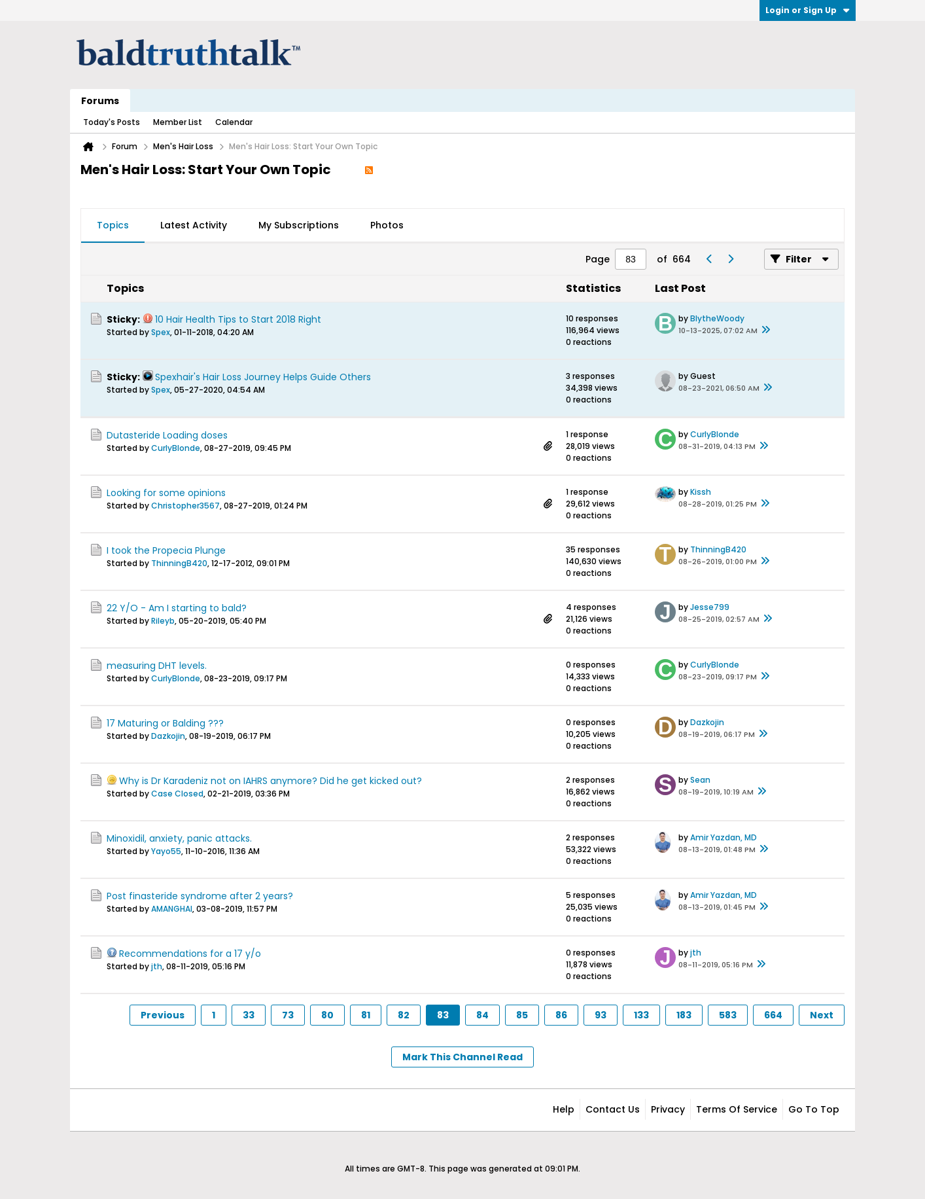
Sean (700, 779)
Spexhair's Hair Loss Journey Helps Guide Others (263, 377)
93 (600, 1015)
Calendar (234, 122)
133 (641, 1015)
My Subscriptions (298, 225)
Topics (113, 225)
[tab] (113, 226)
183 (683, 1015)
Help (563, 1109)
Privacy (668, 1109)
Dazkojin (168, 736)
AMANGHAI (171, 908)
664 (773, 1015)
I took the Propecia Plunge (166, 550)
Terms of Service (736, 1109)
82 (404, 1015)
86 (561, 1015)
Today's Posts (111, 122)
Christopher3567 (185, 505)
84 (482, 1015)
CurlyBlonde (175, 448)
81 (365, 1015)
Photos (387, 225)
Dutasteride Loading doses (167, 435)
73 (288, 1015)
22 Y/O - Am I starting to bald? (177, 608)
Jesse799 (709, 607)
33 (248, 1015)
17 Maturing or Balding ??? (165, 723)
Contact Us (612, 1109)
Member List (177, 122)
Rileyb (163, 620)
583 (728, 1015)
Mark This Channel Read (462, 1057)
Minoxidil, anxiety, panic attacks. (179, 838)
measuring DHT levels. (157, 665)
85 (522, 1015)
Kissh (700, 491)
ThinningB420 (179, 563)
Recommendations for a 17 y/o (190, 953)
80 (327, 1015)
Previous (162, 1015)
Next (821, 1015)
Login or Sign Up (807, 10)
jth (156, 966)
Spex (160, 332)
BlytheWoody (717, 318)
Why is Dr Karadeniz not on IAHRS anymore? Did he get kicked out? (270, 780)
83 (443, 1015)
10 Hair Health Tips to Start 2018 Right (238, 319)
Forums (100, 100)
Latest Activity (193, 225)
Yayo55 (166, 851)
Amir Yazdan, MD (723, 837)
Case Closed (177, 793)
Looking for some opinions (166, 492)
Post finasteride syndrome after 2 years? (200, 896)
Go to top (813, 1109)
